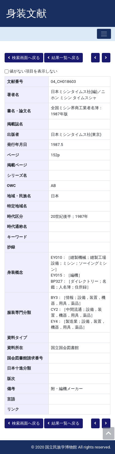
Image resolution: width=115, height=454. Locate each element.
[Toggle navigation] (104, 34)
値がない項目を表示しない (33, 71)
